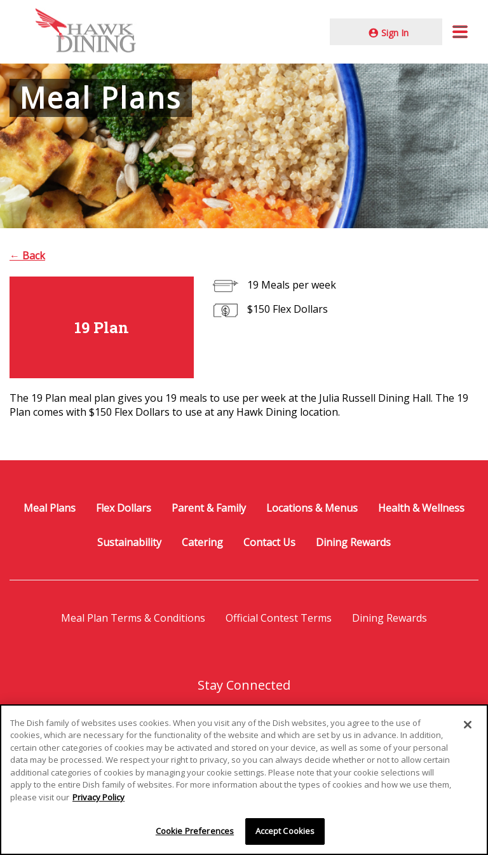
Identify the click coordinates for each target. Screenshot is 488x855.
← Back (27, 256)
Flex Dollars (123, 508)
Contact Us (269, 542)
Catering (202, 542)
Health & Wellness (421, 508)
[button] (460, 31)
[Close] (468, 725)
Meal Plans (50, 508)
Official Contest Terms (279, 618)
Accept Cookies (285, 832)
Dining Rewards (353, 542)
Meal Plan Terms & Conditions (133, 618)
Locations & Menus (312, 508)
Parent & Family (209, 508)
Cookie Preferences (195, 832)
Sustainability (129, 542)
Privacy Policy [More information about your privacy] (98, 798)
